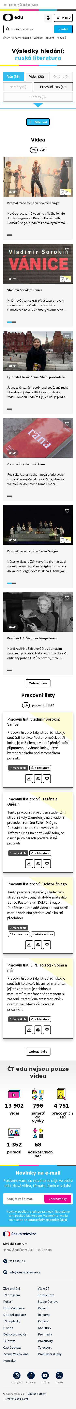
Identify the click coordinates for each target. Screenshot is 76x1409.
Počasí (7, 1301)
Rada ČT (43, 1308)
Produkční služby (49, 1354)
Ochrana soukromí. (17, 1399)
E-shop (8, 1328)
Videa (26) (36, 76)
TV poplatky (11, 1321)
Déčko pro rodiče (14, 1334)
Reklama (44, 1315)
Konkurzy (44, 1328)
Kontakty (9, 1360)
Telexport (45, 1347)
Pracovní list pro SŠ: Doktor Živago (37, 883)
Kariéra (43, 1321)
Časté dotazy (12, 1347)
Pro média (45, 1334)
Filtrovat (40, 122)
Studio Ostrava (48, 1301)
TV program (11, 1295)
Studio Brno (46, 1295)
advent (50, 38)
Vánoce (38, 38)
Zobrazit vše (38, 683)
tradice (26, 38)
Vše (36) (13, 76)
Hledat (63, 29)
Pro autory (45, 1341)
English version (37, 1393)
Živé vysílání (11, 1288)
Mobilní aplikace (14, 1315)
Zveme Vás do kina (15, 1354)
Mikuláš (61, 38)
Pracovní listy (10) (53, 86)
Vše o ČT (43, 1288)
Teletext (9, 1341)
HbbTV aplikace (14, 1308)
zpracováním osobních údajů (47, 1220)
